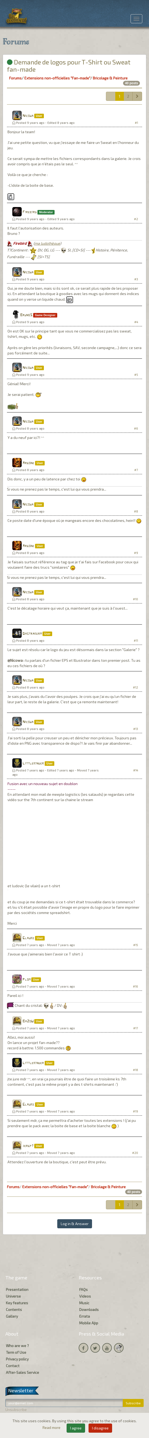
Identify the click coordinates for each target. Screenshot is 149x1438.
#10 (135, 599)
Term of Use (16, 1352)
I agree (76, 1428)
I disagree (100, 1428)
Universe (13, 1296)
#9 (136, 552)
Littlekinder (33, 764)
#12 (135, 687)
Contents (14, 1309)
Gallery (12, 1316)
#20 (135, 1152)
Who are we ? (17, 1345)
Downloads (89, 1309)
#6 (136, 428)
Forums (15, 78)
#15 (135, 945)
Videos (85, 1296)
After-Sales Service (22, 1372)
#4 (136, 322)
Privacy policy (17, 1359)
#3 (136, 279)
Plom (26, 980)
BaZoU (27, 1021)
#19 (135, 1111)
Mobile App (88, 1323)
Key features (17, 1303)
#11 (136, 640)
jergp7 (27, 1146)
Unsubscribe (16, 1409)
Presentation (17, 1289)
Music (84, 1303)
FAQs (83, 1289)
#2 (136, 219)
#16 (135, 986)
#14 (135, 770)
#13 (135, 729)
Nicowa (27, 116)
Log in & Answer (75, 1223)
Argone (28, 463)
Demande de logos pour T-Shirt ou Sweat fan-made (69, 65)
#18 (135, 1070)
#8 (136, 511)
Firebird (29, 212)
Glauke (28, 938)
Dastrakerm (32, 634)
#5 (136, 374)
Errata (84, 1316)
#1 (136, 122)
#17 (135, 1028)
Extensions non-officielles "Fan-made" (57, 78)
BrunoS (26, 315)
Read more (52, 1427)
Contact (13, 1365)
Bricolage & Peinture (110, 78)
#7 (136, 470)
